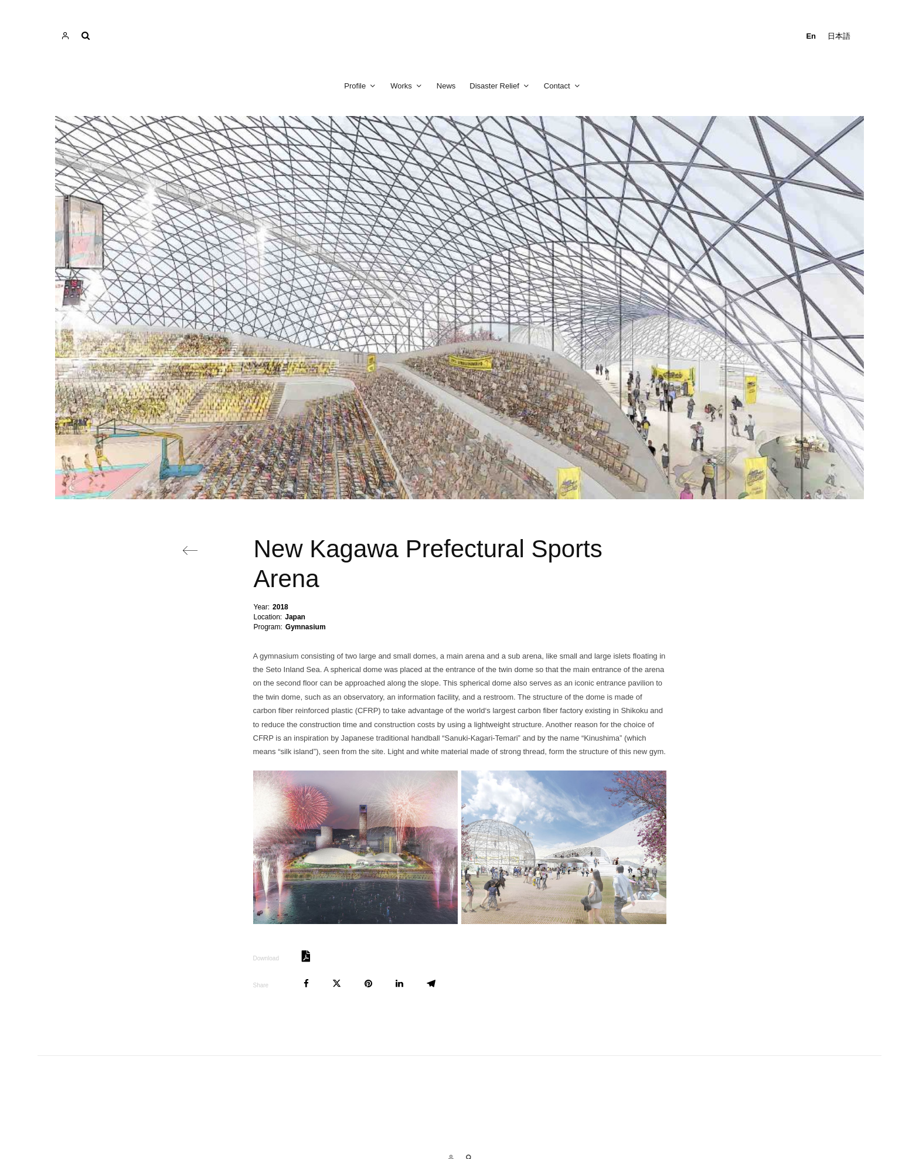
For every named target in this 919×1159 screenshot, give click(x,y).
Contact (557, 85)
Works (401, 85)
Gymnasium (305, 627)
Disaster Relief (494, 85)
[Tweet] (336, 983)
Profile (355, 85)
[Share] (306, 983)
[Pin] (368, 983)
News (446, 85)
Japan (295, 617)
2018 (280, 607)
